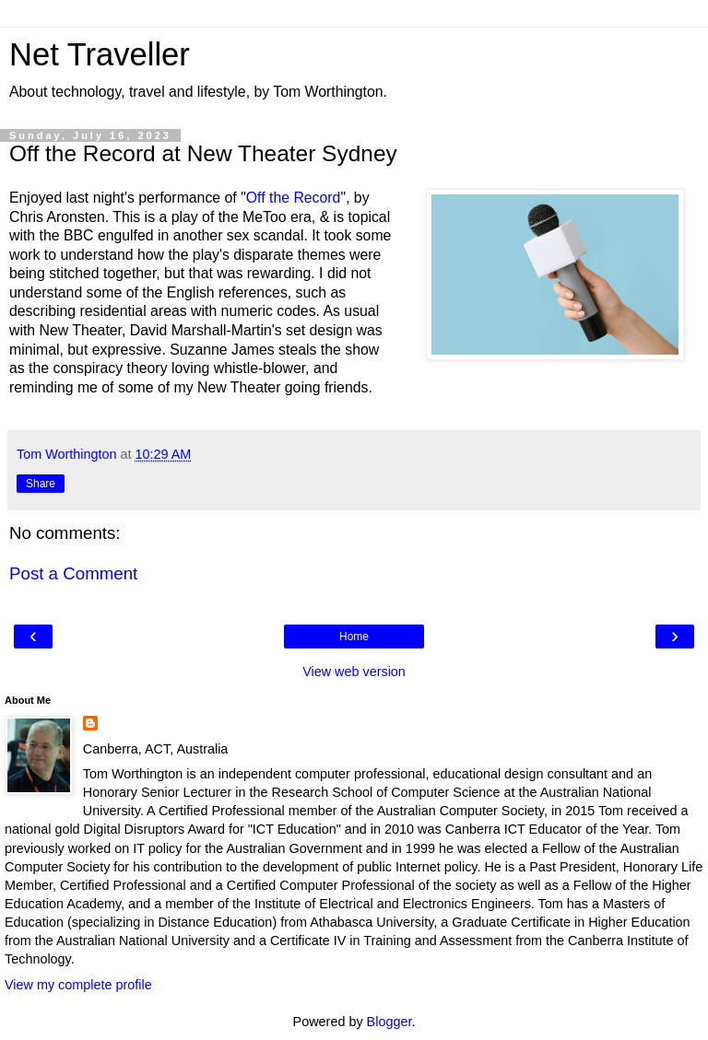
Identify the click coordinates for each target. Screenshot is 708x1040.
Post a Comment (73, 573)
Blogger (389, 1021)
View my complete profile (78, 984)
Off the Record (293, 197)
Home (354, 636)
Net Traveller (99, 54)
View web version (354, 671)
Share (40, 483)
